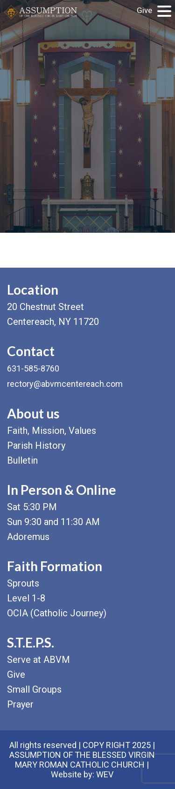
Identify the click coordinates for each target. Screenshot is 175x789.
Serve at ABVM (38, 659)
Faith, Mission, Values (51, 430)
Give (144, 10)
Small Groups (34, 689)
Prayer (20, 704)
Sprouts (23, 583)
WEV (104, 774)
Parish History (36, 445)
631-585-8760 (33, 368)
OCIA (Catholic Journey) (56, 613)
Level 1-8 (26, 598)
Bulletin (22, 460)
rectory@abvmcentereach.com (65, 384)
